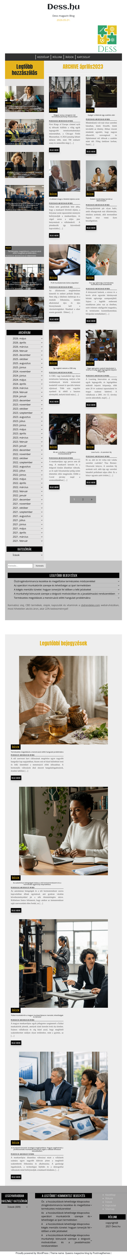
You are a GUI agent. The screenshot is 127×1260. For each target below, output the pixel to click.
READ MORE (54, 158)
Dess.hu (63, 7)
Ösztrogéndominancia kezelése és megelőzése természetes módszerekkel (24, 104)
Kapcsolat (83, 57)
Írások (69, 57)
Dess (23, 111)
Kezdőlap (43, 57)
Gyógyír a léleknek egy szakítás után (101, 117)
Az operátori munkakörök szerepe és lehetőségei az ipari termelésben (65, 1225)
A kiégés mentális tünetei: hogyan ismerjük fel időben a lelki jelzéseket (65, 1236)
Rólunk (57, 57)
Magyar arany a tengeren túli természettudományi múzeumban (64, 118)
